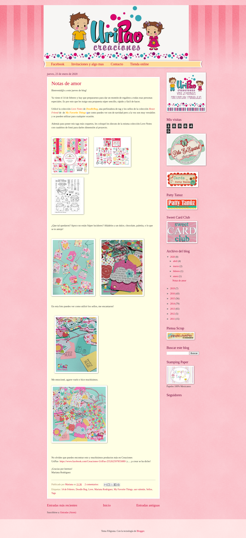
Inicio (107, 505)
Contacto (117, 64)
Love (90, 489)
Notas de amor (66, 83)
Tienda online (139, 64)
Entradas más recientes (62, 505)
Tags (53, 493)
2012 (172, 313)
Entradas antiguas (148, 505)
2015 (172, 298)
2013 (172, 309)
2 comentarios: (92, 484)
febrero (176, 271)
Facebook (57, 64)
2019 (172, 288)
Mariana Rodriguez (103, 489)
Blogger (140, 531)
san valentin (139, 489)
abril (175, 261)
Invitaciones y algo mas (87, 64)
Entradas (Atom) (68, 512)
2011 (172, 319)
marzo (176, 266)
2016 (172, 293)
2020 (172, 257)
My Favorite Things (123, 489)
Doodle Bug (81, 489)
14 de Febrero (68, 489)
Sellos (149, 489)
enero (176, 276)
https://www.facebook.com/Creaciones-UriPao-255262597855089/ (93, 461)
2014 (172, 303)
